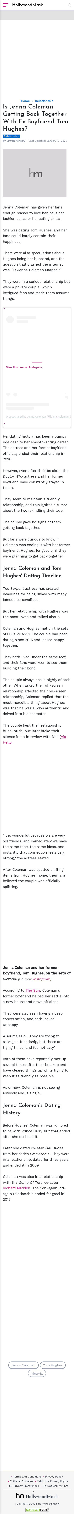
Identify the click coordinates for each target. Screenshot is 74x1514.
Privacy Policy (54, 1476)
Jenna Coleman (23, 1365)
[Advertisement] (37, 56)
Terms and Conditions (27, 1476)
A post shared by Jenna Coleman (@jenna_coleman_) (38, 416)
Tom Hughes (52, 1365)
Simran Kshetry (16, 140)
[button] (68, 5)
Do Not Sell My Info (56, 1485)
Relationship (44, 101)
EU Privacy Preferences (24, 1485)
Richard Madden (16, 1188)
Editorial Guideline (21, 1481)
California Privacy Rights (52, 1481)
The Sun (32, 990)
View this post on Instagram (24, 367)
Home (25, 101)
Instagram (41, 979)
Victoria (37, 1373)
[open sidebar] (5, 5)
